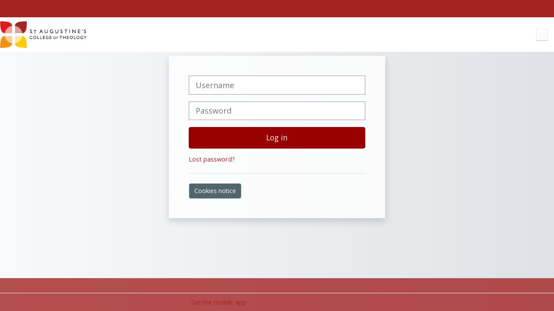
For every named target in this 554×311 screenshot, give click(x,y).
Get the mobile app (218, 302)
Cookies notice (215, 191)
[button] (542, 34)
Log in (277, 137)
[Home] (43, 34)
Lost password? (212, 159)
